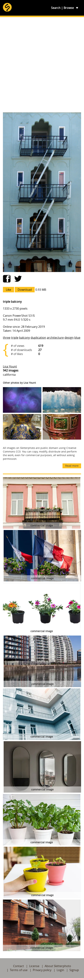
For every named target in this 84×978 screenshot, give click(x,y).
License (34, 966)
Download (25, 290)
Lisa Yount (10, 366)
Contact (18, 966)
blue (77, 338)
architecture (55, 338)
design (69, 338)
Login (60, 970)
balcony (24, 338)
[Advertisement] (42, 65)
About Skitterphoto (58, 966)
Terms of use (19, 970)
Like (8, 290)
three (6, 338)
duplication (38, 338)
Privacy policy (42, 970)
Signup (74, 970)
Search (55, 8)
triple (14, 338)
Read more (72, 465)
